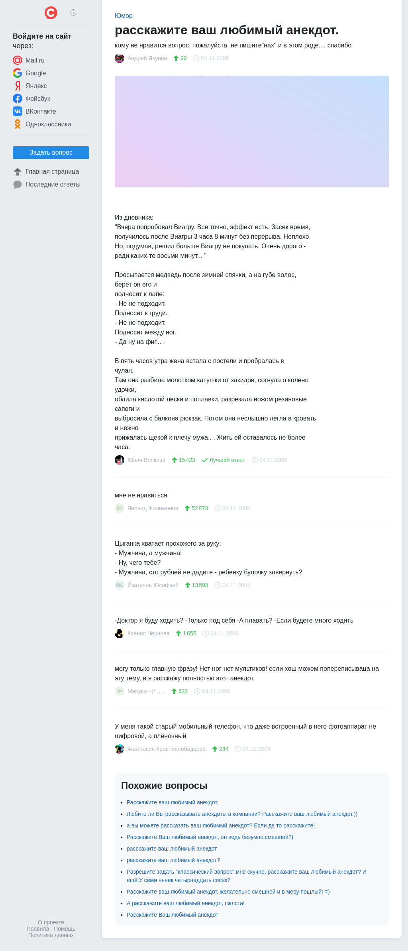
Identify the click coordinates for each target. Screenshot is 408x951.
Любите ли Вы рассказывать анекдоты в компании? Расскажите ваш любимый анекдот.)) (242, 814)
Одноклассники (42, 124)
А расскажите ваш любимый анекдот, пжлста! (186, 903)
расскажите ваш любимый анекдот (172, 848)
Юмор (124, 15)
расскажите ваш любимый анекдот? (173, 860)
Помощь (64, 928)
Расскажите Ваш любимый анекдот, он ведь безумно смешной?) (210, 837)
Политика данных (51, 935)
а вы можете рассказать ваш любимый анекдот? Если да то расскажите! (221, 825)
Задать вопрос (51, 152)
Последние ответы (46, 184)
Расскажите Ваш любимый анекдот (172, 915)
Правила (38, 928)
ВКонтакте (34, 111)
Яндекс (30, 85)
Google (29, 73)
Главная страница (46, 172)
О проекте (51, 922)
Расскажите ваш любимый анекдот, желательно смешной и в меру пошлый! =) (228, 891)
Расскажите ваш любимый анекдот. (172, 802)
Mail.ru (29, 60)
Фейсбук (31, 98)
